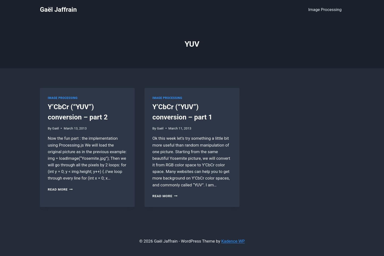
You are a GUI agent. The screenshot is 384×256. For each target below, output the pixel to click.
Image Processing (325, 9)
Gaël (55, 128)
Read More (60, 189)
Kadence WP (233, 241)
